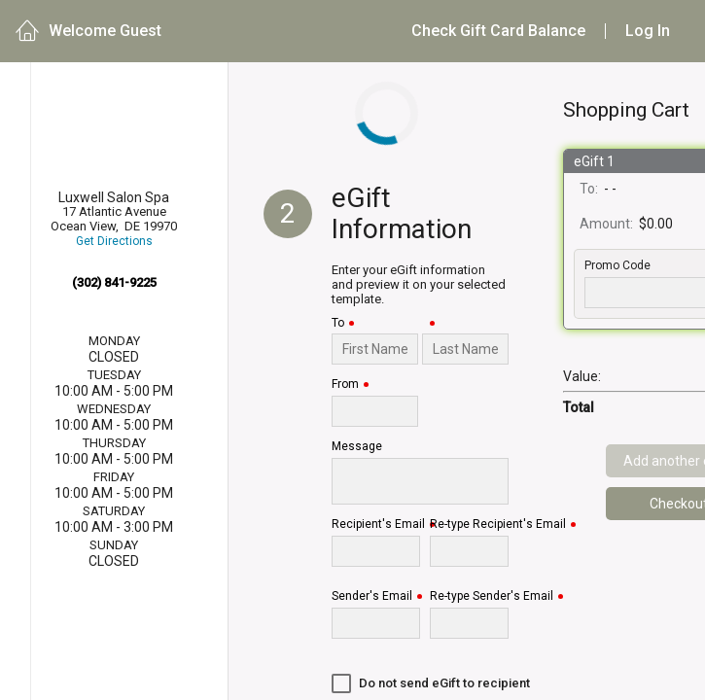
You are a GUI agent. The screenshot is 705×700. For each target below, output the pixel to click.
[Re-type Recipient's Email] (469, 551)
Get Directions (114, 241)
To (338, 323)
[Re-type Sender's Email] (469, 623)
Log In (647, 30)
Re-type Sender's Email (491, 596)
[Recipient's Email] (376, 551)
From (345, 384)
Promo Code (617, 266)
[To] (375, 349)
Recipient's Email (378, 524)
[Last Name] (465, 349)
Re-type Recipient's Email (498, 524)
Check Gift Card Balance (498, 30)
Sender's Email (372, 596)
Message (357, 446)
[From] (375, 411)
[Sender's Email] (376, 623)
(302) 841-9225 (114, 282)
